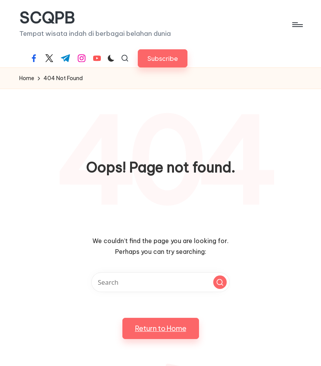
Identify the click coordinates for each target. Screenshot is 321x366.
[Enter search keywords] (160, 282)
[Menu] (297, 24)
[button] (162, 58)
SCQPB (47, 18)
